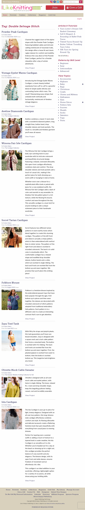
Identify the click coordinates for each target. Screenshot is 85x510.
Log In (79, 18)
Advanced (64, 71)
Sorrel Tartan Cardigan (15, 220)
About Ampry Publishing (42, 496)
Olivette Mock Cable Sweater (18, 370)
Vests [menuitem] (62, 120)
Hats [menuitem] (62, 100)
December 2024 (12, 37)
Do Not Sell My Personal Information (18, 494)
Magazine (42, 490)
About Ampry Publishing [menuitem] (11, 2)
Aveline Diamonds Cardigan (18, 111)
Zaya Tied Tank (10, 323)
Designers (45, 492)
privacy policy (61, 503)
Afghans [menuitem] (64, 81)
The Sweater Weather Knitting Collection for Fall (19, 375)
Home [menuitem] (5, 15)
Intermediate (66, 68)
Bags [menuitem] (62, 87)
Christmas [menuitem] (65, 89)
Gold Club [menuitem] (51, 15)
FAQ (38, 492)
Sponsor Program (72, 494)
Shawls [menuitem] (63, 110)
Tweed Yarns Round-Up (71, 42)
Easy (62, 66)
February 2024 (11, 78)
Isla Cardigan (9, 402)
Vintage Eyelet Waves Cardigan (19, 72)
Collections (33, 490)
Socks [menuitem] (62, 113)
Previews (15, 490)
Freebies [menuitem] (22, 15)
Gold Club (51, 490)
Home (8, 490)
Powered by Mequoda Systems (42, 507)
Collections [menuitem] (32, 15)
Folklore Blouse (10, 282)
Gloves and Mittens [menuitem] (69, 94)
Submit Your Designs (58, 492)
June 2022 (10, 328)
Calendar (37, 494)
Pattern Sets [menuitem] (65, 105)
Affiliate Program (57, 494)
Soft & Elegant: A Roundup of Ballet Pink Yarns (70, 36)
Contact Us (31, 492)
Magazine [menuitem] (42, 15)
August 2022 (11, 287)
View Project (30, 68)
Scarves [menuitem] (63, 107)
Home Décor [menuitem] (66, 102)
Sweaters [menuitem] (64, 115)
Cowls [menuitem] (63, 92)
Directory (46, 494)
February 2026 (11, 407)
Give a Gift (74, 7)
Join (55, 7)
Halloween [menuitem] (65, 97)
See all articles (63, 56)
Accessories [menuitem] (65, 79)
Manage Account (73, 490)
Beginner (64, 63)
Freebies (24, 490)
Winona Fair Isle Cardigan (17, 143)
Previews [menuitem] (13, 15)
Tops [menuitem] (62, 118)
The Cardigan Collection (12, 116)
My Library (61, 490)
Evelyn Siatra (7, 35)
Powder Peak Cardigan (15, 31)
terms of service (51, 503)
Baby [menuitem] (62, 84)
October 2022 (11, 225)
